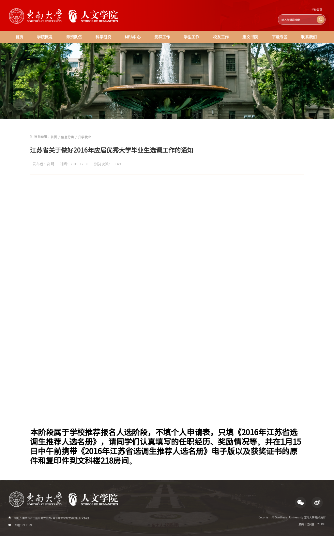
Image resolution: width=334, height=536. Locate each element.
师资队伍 (74, 36)
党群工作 (162, 36)
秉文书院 (250, 36)
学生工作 (191, 36)
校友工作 (221, 36)
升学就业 (84, 137)
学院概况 (45, 36)
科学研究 (103, 36)
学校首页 (316, 9)
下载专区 (279, 36)
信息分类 (67, 137)
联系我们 (309, 36)
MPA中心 (133, 36)
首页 (19, 36)
